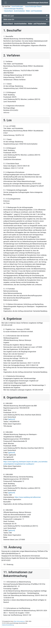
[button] (25, 16)
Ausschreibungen (17, 6)
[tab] (25, 16)
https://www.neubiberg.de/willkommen (28, 497)
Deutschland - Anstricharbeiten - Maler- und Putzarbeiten (23, 11)
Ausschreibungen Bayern (33, 6)
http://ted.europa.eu (19, 621)
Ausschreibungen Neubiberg (13, 9)
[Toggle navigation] (5, 3)
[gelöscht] (11, 419)
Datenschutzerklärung (8, 625)
